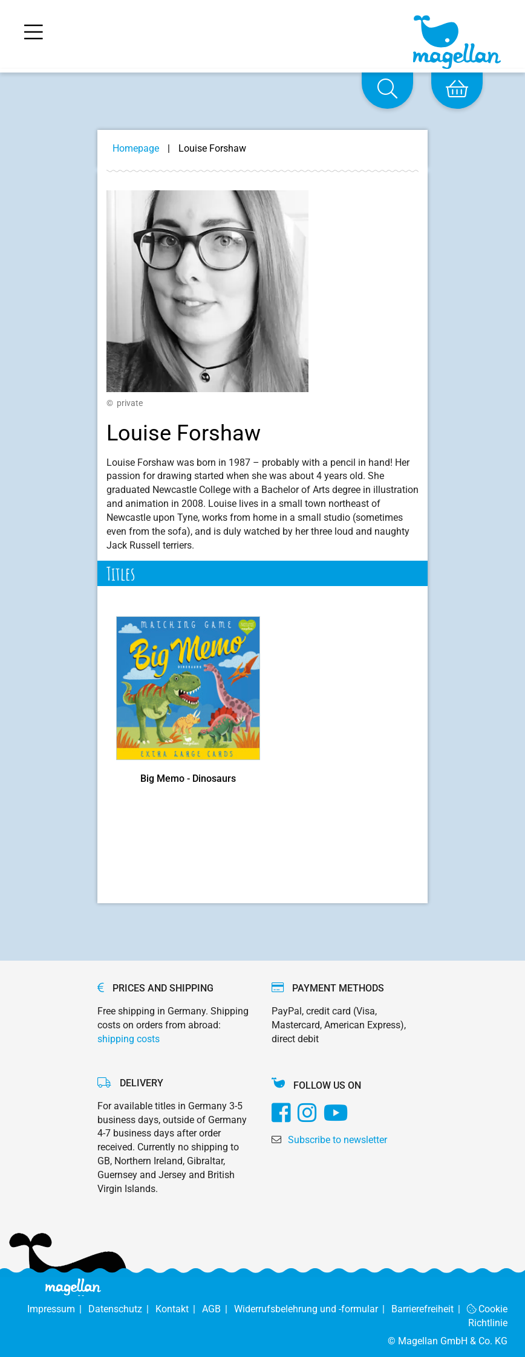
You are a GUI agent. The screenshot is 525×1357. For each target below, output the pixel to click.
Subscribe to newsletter (337, 1140)
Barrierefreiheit (429, 1309)
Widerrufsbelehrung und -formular (312, 1309)
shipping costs (128, 1039)
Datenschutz (121, 1309)
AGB (218, 1309)
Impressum (57, 1309)
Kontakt (178, 1309)
